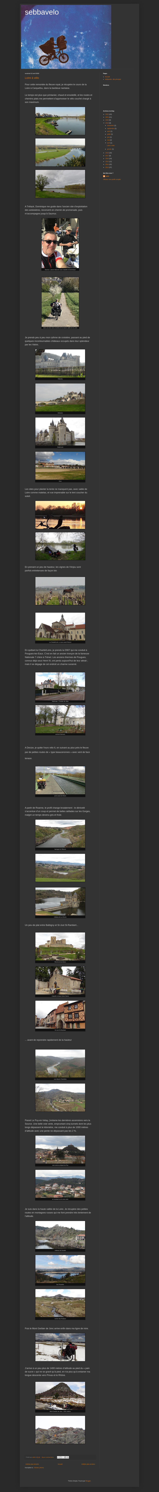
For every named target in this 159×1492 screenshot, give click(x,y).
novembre (110, 125)
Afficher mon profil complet (112, 179)
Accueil (60, 1464)
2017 (107, 156)
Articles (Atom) (39, 1468)
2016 (107, 158)
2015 (107, 161)
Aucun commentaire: (48, 1457)
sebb (107, 176)
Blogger (88, 1481)
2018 (107, 153)
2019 (107, 123)
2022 (107, 114)
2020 (107, 120)
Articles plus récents (32, 1464)
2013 (107, 167)
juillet (109, 134)
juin (108, 137)
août (109, 131)
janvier (109, 149)
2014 (107, 164)
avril (108, 143)
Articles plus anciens (88, 1464)
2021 (107, 117)
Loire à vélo (32, 77)
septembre (111, 128)
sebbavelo (42, 12)
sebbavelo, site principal (113, 79)
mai (108, 140)
